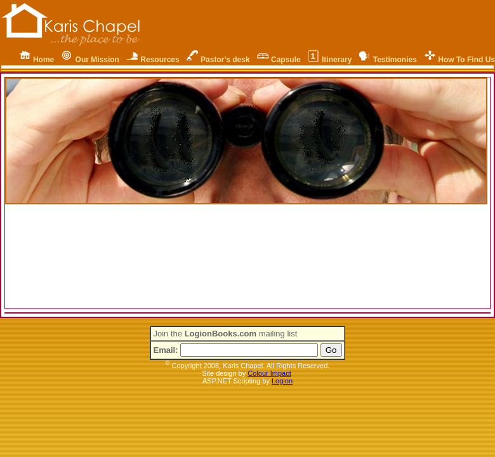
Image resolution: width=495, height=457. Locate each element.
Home (43, 59)
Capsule (286, 59)
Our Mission (97, 59)
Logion (282, 381)
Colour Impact (269, 373)
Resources (159, 59)
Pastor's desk (225, 59)
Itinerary (337, 59)
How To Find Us (466, 59)
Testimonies (395, 59)
